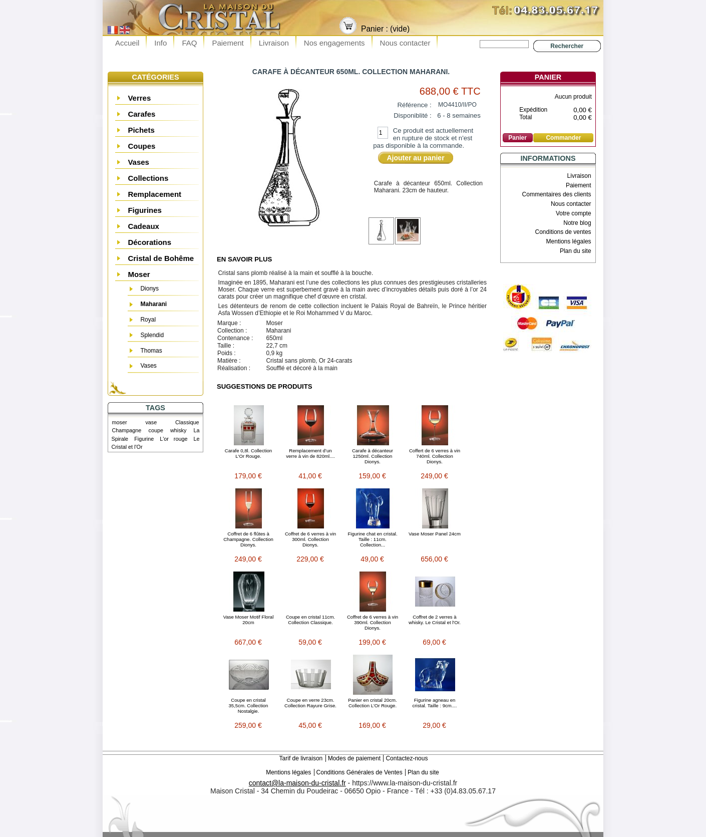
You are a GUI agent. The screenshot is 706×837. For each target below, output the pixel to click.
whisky (178, 430)
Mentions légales (568, 241)
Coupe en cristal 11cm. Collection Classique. (310, 619)
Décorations (149, 242)
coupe (155, 430)
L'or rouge (173, 439)
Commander (563, 137)
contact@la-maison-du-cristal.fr (297, 783)
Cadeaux (143, 226)
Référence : (415, 105)
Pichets (141, 130)
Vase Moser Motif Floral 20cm (248, 619)
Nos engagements (334, 43)
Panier (548, 77)
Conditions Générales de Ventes (359, 772)
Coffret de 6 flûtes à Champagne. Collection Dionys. (248, 539)
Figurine (144, 439)
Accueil (127, 43)
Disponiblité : (413, 115)
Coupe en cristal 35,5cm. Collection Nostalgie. (248, 705)
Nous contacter (405, 43)
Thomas (151, 350)
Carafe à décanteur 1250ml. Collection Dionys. (372, 456)
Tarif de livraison (301, 758)
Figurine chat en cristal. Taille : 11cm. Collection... (372, 539)
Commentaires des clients (556, 194)
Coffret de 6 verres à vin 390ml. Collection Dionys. (372, 622)
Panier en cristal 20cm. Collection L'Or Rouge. (372, 702)
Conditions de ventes (563, 231)
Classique (187, 422)
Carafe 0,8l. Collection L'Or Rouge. (248, 453)
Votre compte (573, 213)
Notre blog (577, 222)
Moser (139, 274)
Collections (148, 178)
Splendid (152, 335)
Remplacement (154, 194)
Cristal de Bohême (161, 258)
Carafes (141, 114)
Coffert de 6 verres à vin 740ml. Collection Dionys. (434, 456)
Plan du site (575, 250)
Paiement (227, 43)
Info (160, 43)
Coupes (141, 146)
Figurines (145, 210)
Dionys (149, 288)
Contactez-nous (407, 758)
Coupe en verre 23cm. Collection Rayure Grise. (310, 702)
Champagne (127, 430)
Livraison (274, 43)
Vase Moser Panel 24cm (435, 533)
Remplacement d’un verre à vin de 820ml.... (310, 453)
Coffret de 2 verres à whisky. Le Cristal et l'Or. (435, 619)
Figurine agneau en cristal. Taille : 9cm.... (435, 702)
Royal (148, 319)
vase (151, 422)
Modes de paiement (354, 758)
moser (119, 422)
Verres (139, 98)
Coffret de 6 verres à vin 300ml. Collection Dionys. (310, 539)
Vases (138, 162)
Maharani (153, 304)
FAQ (189, 43)
